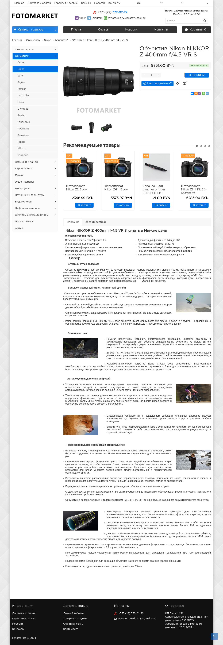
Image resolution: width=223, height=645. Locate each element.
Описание (73, 222)
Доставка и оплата (39, 3)
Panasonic (23, 122)
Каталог (35, 28)
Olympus (22, 109)
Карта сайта (70, 629)
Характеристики (95, 222)
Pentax (21, 115)
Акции (19, 228)
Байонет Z (61, 40)
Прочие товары (24, 222)
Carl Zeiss (23, 96)
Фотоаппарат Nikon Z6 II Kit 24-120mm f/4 (194, 189)
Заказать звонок (134, 18)
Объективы (33, 40)
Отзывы (86, 3)
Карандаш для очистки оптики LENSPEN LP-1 (154, 189)
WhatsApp (114, 18)
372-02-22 (112, 12)
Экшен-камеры (24, 182)
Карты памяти (23, 169)
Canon (21, 63)
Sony (20, 76)
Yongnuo (22, 155)
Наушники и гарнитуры (29, 195)
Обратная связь (73, 624)
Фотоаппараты (24, 49)
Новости (99, 3)
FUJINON (23, 129)
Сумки (19, 175)
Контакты (114, 3)
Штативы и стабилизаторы (31, 215)
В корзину (197, 75)
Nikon (47, 40)
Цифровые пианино (27, 208)
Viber (82, 18)
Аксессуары (22, 188)
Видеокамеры (23, 202)
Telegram (96, 18)
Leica (20, 102)
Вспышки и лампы (26, 162)
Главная (19, 3)
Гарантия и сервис (66, 3)
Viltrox (21, 149)
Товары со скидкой (75, 619)
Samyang (23, 135)
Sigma (21, 82)
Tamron (21, 89)
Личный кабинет (73, 613)
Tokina (21, 142)
